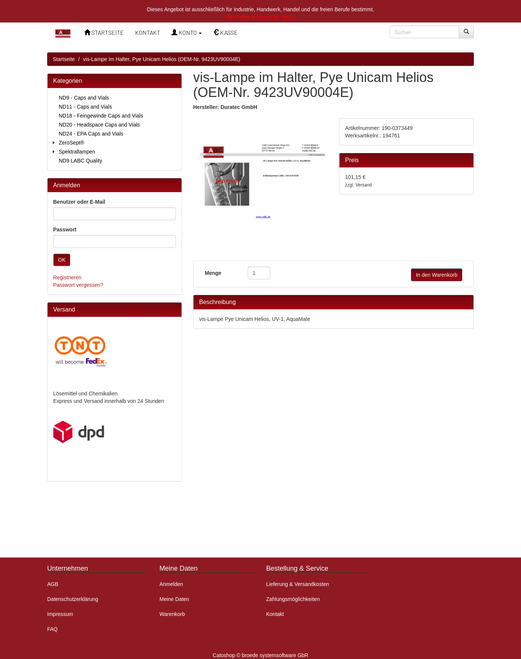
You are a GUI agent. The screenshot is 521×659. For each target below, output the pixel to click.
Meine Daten (174, 599)
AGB (52, 584)
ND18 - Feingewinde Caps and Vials (101, 115)
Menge (213, 273)
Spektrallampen (77, 151)
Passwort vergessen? (78, 285)
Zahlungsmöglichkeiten (293, 599)
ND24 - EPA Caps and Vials (91, 133)
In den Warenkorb (436, 275)
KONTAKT (147, 32)
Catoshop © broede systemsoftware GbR (260, 655)
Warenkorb (172, 614)
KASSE (225, 32)
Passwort (64, 230)
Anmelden (171, 584)
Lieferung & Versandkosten (297, 584)
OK (61, 260)
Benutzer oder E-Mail (79, 202)
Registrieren (67, 277)
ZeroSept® (71, 142)
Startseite (64, 59)
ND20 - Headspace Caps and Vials (99, 124)
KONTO (186, 32)
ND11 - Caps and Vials (85, 106)
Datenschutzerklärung (72, 599)
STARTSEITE (104, 32)
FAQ (52, 629)
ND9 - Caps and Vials (84, 97)
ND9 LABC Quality (80, 160)
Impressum (60, 614)
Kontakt (275, 614)
